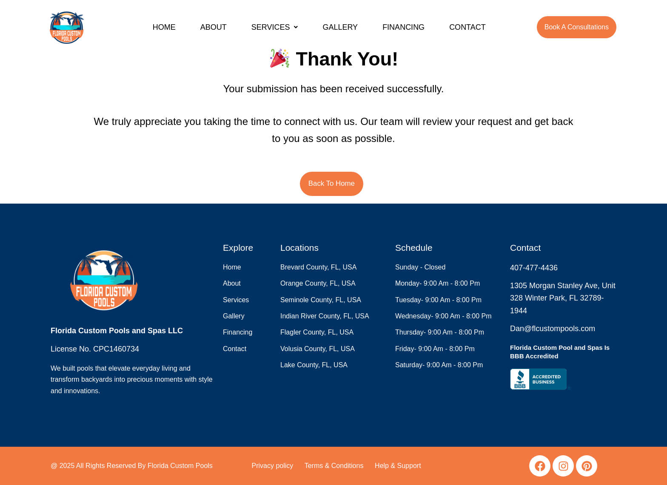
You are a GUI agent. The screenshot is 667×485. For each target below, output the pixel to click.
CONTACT (467, 27)
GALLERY (340, 27)
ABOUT (213, 27)
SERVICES (274, 27)
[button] (275, 27)
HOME (164, 27)
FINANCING (403, 27)
